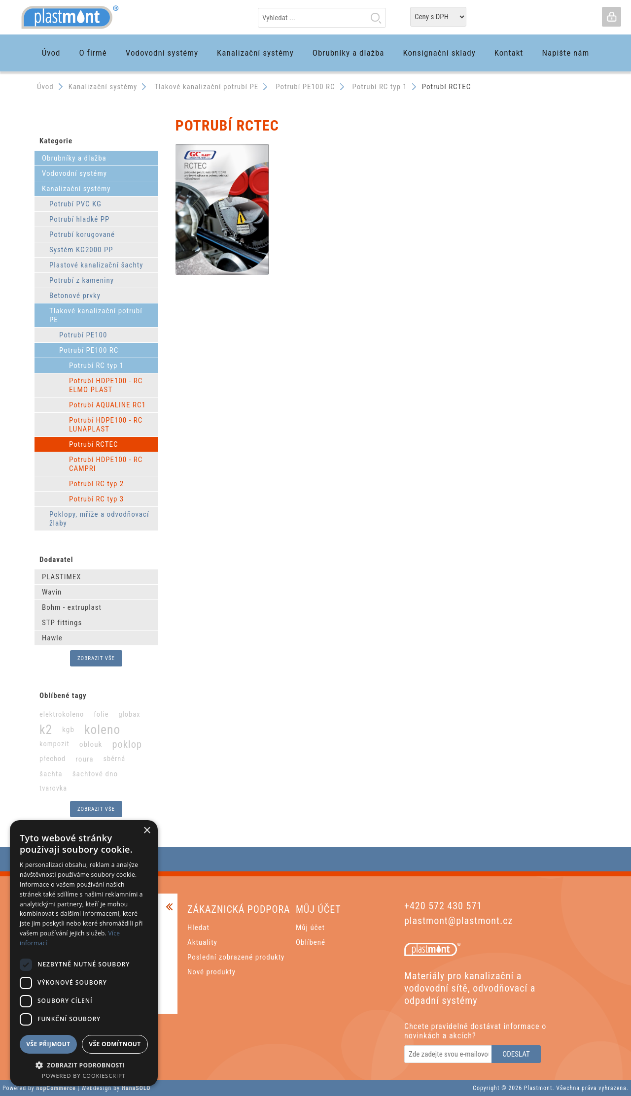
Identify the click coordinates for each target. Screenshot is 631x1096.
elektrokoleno (61, 714)
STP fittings (62, 622)
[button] (84, 1064)
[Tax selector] (438, 17)
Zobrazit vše (96, 658)
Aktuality (202, 942)
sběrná (114, 759)
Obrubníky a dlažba (74, 158)
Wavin (52, 592)
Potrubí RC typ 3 (96, 499)
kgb (68, 729)
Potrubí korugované (82, 234)
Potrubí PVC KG (75, 203)
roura (84, 759)
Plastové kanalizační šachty (96, 265)
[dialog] (84, 953)
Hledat (376, 18)
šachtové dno (95, 773)
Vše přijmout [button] (48, 1044)
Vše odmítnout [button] (114, 1044)
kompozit (54, 744)
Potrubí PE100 (83, 335)
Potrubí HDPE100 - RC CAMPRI (105, 464)
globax (129, 714)
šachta (51, 773)
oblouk (91, 744)
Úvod (45, 86)
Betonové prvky (75, 295)
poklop (127, 744)
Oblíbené (310, 942)
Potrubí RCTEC (93, 444)
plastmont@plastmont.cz (458, 921)
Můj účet (310, 927)
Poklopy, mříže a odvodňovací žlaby (99, 519)
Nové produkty (211, 971)
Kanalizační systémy (76, 188)
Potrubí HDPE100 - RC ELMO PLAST (105, 385)
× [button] (146, 830)
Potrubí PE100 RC (88, 350)
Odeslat (516, 1054)
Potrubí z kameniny (81, 280)
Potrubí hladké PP (79, 219)
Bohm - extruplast (72, 607)
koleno (102, 729)
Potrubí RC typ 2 (96, 483)
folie (101, 714)
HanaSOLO (136, 1088)
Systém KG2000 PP (81, 249)
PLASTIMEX (61, 576)
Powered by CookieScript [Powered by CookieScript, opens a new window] (84, 1075)
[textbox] (322, 18)
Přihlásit (611, 17)
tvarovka (53, 788)
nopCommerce (56, 1088)
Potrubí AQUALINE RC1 (107, 404)
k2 (45, 729)
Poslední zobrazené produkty (235, 957)
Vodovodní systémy (74, 173)
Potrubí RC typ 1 (96, 365)
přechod (52, 759)
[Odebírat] (448, 1054)
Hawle (52, 637)
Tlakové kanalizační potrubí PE (95, 315)
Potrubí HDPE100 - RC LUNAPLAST (105, 424)
